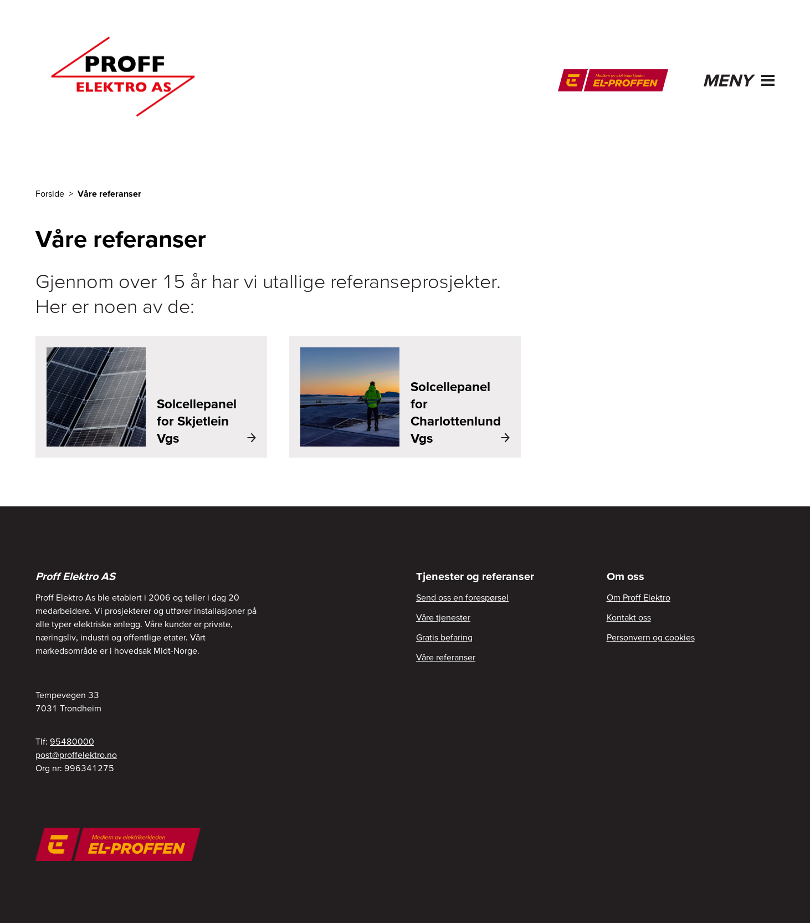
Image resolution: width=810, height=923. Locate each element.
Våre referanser (445, 657)
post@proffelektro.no (76, 755)
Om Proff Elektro (638, 597)
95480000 (72, 741)
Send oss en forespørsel (462, 597)
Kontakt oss (629, 617)
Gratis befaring (444, 637)
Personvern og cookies (651, 637)
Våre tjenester (443, 617)
